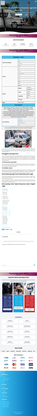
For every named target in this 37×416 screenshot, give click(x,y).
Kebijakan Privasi (5, 380)
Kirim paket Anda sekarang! (29, 309)
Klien (3, 386)
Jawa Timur (17, 23)
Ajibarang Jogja (5, 188)
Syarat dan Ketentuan (21, 122)
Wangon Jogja (5, 224)
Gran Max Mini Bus (21, 73)
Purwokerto (5, 109)
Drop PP (21, 296)
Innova (19, 75)
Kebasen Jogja (5, 199)
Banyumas (7, 229)
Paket (27, 296)
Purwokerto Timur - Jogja (6, 213)
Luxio (19, 79)
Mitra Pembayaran (6, 396)
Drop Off (16, 296)
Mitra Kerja (4, 395)
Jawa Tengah (11, 23)
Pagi (19, 59)
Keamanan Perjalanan (6, 403)
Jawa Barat (22, 21)
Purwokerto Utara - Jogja (6, 214)
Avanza (19, 71)
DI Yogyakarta (22, 23)
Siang (19, 61)
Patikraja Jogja (5, 206)
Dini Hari (19, 65)
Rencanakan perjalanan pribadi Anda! (18, 308)
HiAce (19, 67)
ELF (18, 69)
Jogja (11, 229)
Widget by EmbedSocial (6, 227)
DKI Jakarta (18, 21)
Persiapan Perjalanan (6, 401)
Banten (13, 21)
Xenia (19, 77)
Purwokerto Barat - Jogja (6, 210)
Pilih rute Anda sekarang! (7, 309)
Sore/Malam (20, 63)
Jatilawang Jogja (5, 195)
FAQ (19, 124)
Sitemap (4, 376)
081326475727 (19, 14)
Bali (26, 23)
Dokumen (32, 296)
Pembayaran (20, 120)
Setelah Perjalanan (6, 406)
